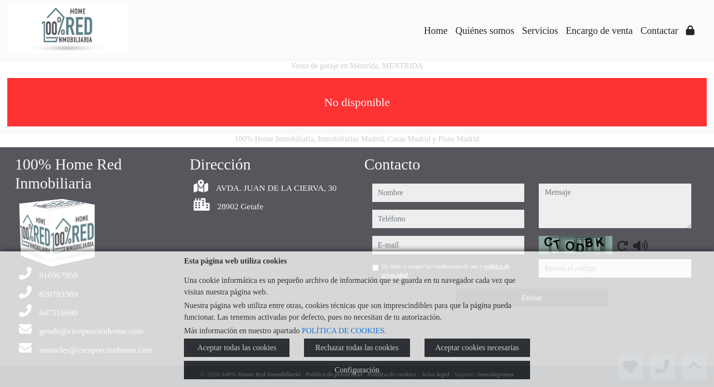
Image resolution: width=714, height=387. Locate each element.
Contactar (659, 30)
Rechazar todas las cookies (357, 347)
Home (436, 30)
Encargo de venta (599, 30)
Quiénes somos (485, 30)
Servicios (540, 30)
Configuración (356, 370)
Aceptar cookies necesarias (477, 347)
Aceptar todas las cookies (236, 347)
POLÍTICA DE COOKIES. (344, 330)
